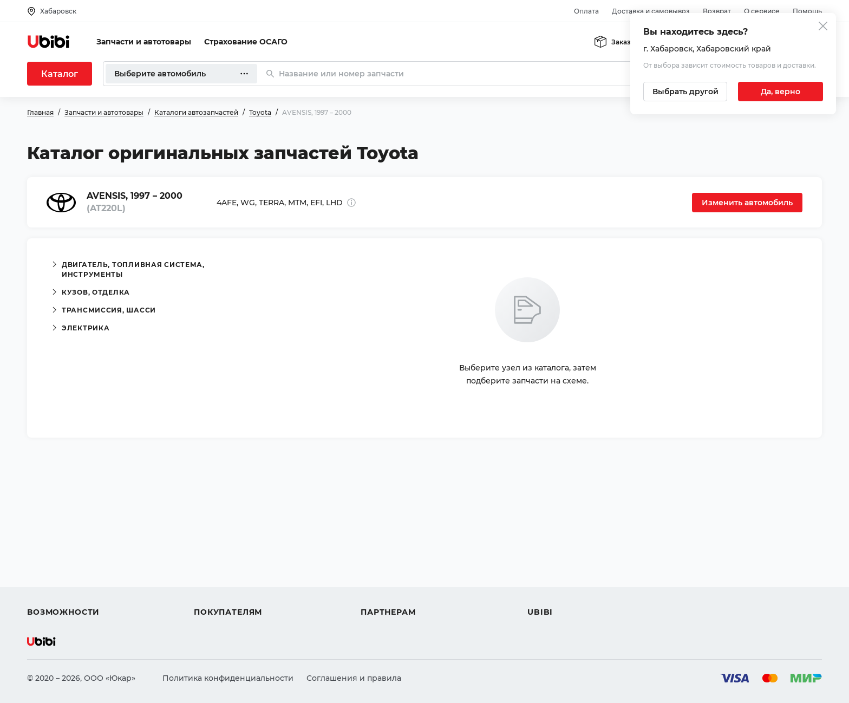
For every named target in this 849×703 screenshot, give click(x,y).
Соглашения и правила (353, 678)
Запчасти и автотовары (143, 42)
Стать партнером (395, 592)
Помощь (807, 11)
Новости (544, 573)
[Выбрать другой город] (685, 91)
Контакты (546, 553)
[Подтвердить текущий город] (780, 91)
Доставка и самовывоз (651, 11)
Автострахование (63, 553)
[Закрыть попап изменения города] (823, 27)
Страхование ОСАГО (246, 42)
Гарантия (213, 592)
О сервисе (762, 11)
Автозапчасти (55, 534)
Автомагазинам (392, 553)
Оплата (586, 11)
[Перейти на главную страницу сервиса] (48, 41)
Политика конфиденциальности (227, 678)
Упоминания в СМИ (567, 592)
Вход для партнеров (402, 573)
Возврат (717, 11)
